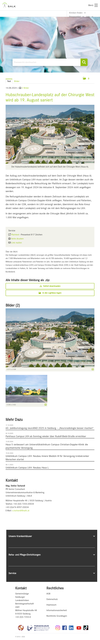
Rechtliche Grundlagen (56, 616)
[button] (86, 78)
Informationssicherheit (56, 610)
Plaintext (15, 234)
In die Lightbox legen (50, 293)
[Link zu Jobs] (89, 16)
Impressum (51, 605)
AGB (48, 593)
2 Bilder (25, 88)
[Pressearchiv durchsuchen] (49, 62)
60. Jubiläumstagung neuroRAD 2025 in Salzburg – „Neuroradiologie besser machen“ (49, 428)
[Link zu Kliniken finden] (77, 12)
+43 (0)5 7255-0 (23, 617)
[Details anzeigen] (92, 369)
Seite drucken (17, 238)
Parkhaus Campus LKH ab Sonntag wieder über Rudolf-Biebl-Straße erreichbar (46, 436)
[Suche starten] (84, 62)
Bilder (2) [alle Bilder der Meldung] (13, 305)
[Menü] (93, 5)
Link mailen (16, 242)
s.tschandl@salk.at (20, 510)
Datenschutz (52, 599)
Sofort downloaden (50, 286)
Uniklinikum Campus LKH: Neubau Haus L (27, 467)
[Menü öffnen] (94, 78)
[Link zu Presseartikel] (76, 16)
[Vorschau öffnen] (50, 134)
